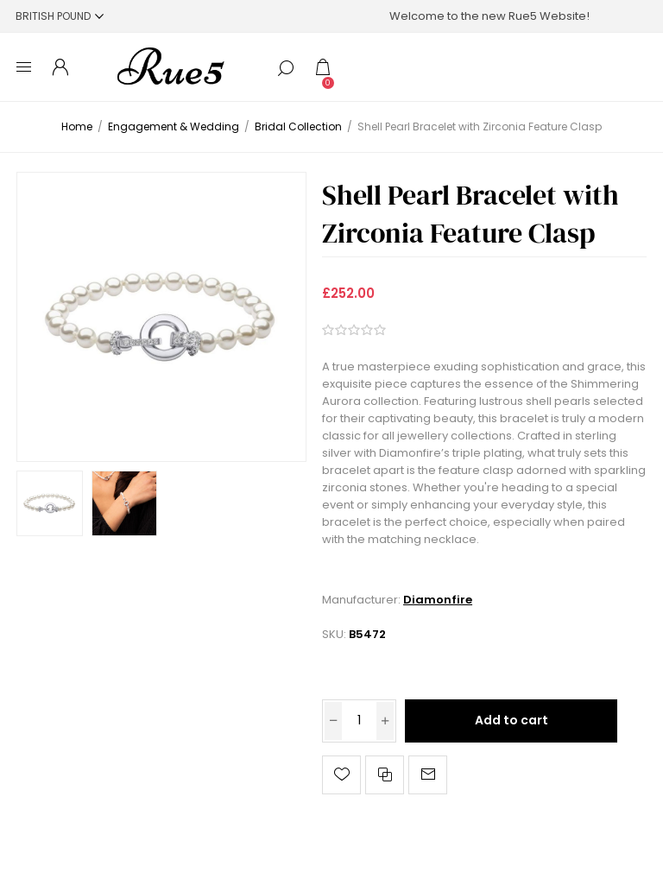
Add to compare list (384, 774)
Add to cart (511, 720)
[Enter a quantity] (359, 721)
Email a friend (427, 774)
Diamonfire (437, 599)
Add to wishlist (341, 774)
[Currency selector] (60, 16)
